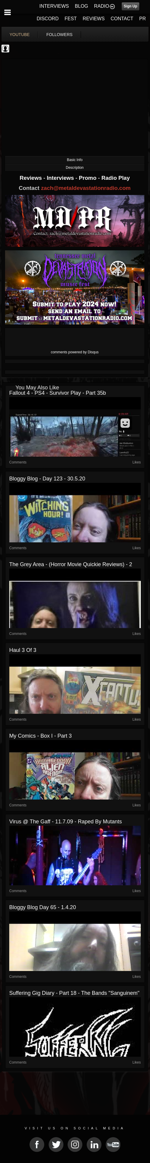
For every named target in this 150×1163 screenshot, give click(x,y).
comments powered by (75, 352)
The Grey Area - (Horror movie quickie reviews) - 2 (70, 564)
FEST (71, 18)
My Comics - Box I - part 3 (40, 736)
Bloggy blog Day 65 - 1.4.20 (42, 907)
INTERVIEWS (54, 6)
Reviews (31, 178)
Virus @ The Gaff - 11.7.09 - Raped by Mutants (65, 822)
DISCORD (48, 18)
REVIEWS (94, 18)
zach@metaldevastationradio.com (86, 188)
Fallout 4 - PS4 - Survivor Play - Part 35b (57, 393)
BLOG (81, 6)
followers (59, 34)
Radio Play (115, 178)
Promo (88, 178)
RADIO (101, 6)
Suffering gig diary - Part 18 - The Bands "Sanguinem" (74, 993)
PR (142, 18)
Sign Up (130, 6)
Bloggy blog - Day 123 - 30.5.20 (47, 479)
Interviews (61, 178)
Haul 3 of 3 (22, 650)
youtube (20, 34)
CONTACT (122, 18)
